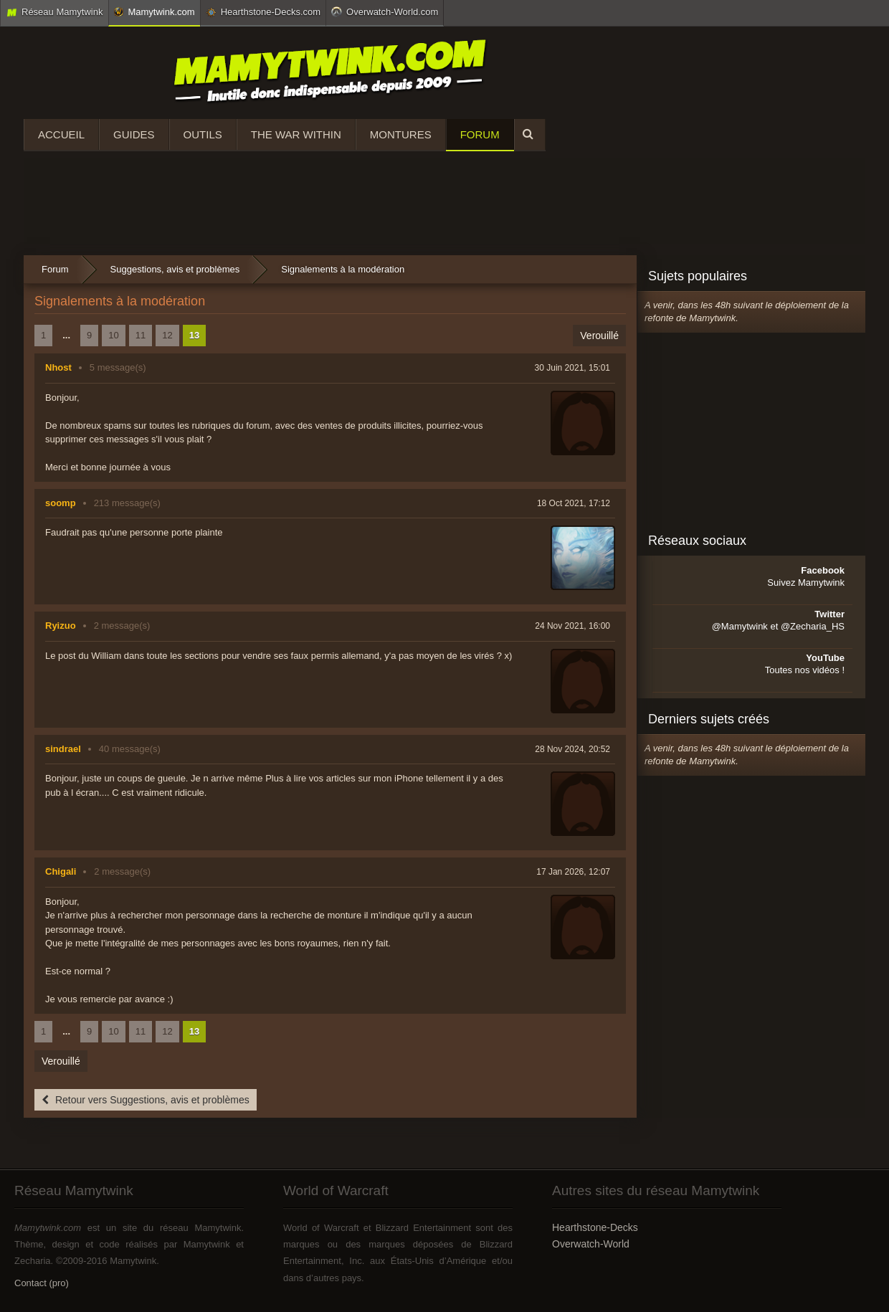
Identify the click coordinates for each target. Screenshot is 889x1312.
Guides (134, 134)
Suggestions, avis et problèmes (175, 269)
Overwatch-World (590, 1244)
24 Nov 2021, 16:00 (572, 626)
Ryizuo (60, 625)
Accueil (61, 134)
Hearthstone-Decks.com (263, 12)
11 (141, 335)
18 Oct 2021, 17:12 (573, 503)
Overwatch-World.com (384, 11)
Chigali (60, 871)
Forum (480, 134)
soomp (60, 503)
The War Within (296, 134)
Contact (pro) (41, 1283)
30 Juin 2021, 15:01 (572, 368)
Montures (401, 134)
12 (167, 335)
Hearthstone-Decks (595, 1227)
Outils (203, 134)
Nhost (58, 367)
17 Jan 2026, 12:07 (573, 872)
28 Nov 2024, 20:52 (572, 749)
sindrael (63, 748)
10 (113, 335)
